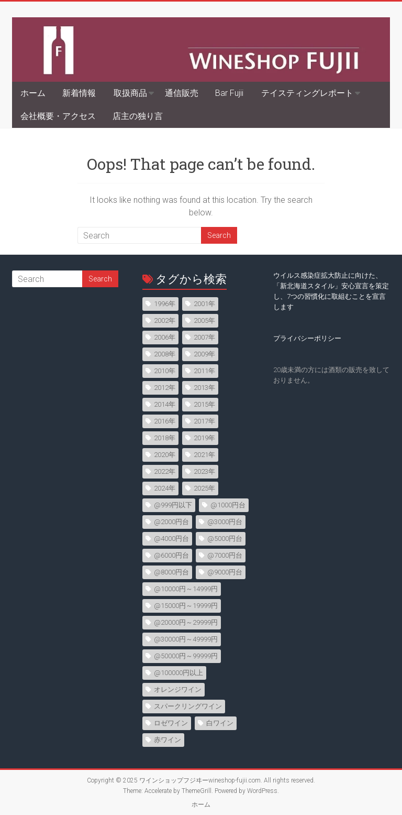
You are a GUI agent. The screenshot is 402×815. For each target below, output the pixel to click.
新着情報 (79, 93)
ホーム (33, 93)
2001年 (204, 304)
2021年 (204, 455)
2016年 (164, 421)
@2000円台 (171, 522)
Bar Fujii (229, 93)
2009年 (204, 354)
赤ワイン (167, 740)
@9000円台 (224, 572)
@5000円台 (224, 538)
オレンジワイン (178, 689)
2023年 (204, 471)
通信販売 (181, 93)
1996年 (164, 304)
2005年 (204, 320)
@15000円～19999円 (186, 606)
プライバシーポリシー (307, 338)
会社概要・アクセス (58, 116)
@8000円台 (171, 572)
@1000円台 (227, 505)
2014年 (164, 404)
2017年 (204, 421)
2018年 (164, 438)
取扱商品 (130, 93)
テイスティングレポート (307, 93)
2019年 (204, 438)
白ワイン (219, 723)
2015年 (204, 404)
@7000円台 (224, 555)
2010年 (164, 371)
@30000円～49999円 (186, 639)
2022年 (164, 471)
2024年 (164, 488)
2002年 (164, 320)
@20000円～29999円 (186, 622)
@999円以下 (173, 505)
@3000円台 (224, 522)
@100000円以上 (178, 673)
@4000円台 (171, 538)
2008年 (164, 354)
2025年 (204, 488)
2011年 (204, 371)
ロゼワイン (171, 723)
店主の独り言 (138, 116)
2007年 (204, 337)
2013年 (204, 388)
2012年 (164, 388)
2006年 (164, 337)
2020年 (164, 455)
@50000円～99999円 (186, 656)
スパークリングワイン (188, 706)
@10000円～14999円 (186, 589)
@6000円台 (171, 555)
